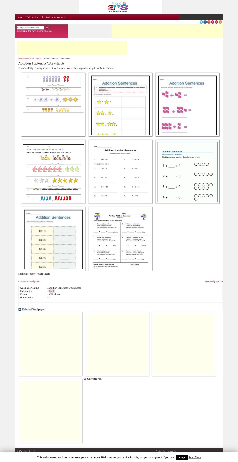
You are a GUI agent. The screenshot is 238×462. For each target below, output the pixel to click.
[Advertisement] (167, 31)
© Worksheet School (26, 451)
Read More (195, 457)
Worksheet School (34, 17)
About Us (172, 451)
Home (19, 17)
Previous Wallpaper (30, 281)
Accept (181, 457)
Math (38, 59)
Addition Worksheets (55, 17)
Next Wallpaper (212, 281)
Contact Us (160, 451)
